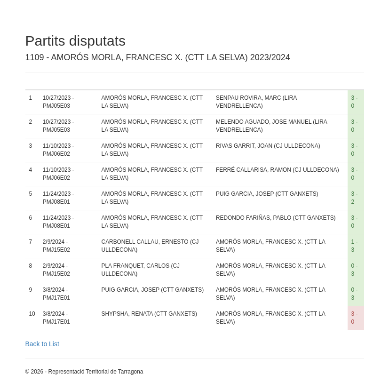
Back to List (42, 344)
